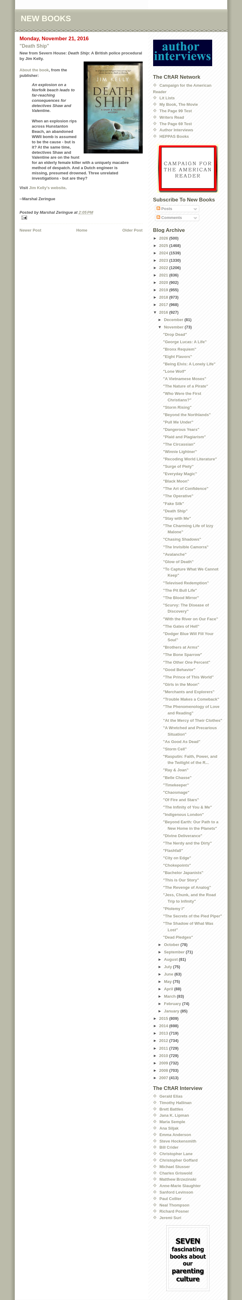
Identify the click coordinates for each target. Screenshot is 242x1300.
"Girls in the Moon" (181, 684)
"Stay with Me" (177, 518)
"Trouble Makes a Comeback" (191, 699)
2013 (164, 1033)
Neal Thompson (175, 1205)
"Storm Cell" (175, 749)
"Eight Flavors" (177, 356)
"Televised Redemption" (186, 583)
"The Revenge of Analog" (187, 887)
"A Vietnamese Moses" (184, 378)
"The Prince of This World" (188, 677)
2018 (164, 297)
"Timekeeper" (176, 785)
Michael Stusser (175, 1166)
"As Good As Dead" (181, 741)
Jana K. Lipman (174, 1115)
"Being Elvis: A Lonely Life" (189, 364)
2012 (164, 1040)
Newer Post (31, 230)
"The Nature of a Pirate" (185, 386)
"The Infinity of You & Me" (187, 807)
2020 (164, 282)
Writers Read (172, 117)
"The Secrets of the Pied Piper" (192, 916)
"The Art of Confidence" (185, 488)
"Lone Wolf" (174, 371)
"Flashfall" (173, 850)
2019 (164, 290)
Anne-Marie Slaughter (180, 1185)
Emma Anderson (175, 1134)
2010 (164, 1055)
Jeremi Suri (170, 1217)
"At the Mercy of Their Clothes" (192, 720)
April (169, 989)
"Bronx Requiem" (179, 349)
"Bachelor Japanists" (183, 872)
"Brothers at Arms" (181, 647)
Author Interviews (176, 130)
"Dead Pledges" (178, 937)
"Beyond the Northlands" (187, 414)
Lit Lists (167, 98)
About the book (34, 70)
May (168, 981)
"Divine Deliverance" (182, 835)
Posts (164, 208)
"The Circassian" (179, 444)
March (170, 996)
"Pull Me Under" (178, 422)
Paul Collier (171, 1198)
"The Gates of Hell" (181, 626)
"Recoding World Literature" (190, 459)
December (174, 319)
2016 (164, 312)
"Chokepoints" (177, 865)
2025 (164, 245)
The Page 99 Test (176, 111)
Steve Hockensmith (178, 1141)
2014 (164, 1026)
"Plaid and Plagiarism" (184, 437)
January (172, 1011)
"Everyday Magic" (180, 473)
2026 (164, 238)
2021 (164, 275)
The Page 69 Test (176, 123)
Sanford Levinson (176, 1192)
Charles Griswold (176, 1173)
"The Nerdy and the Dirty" (187, 843)
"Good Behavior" (179, 669)
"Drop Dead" (175, 334)
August (171, 959)
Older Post (132, 230)
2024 (164, 253)
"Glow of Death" (178, 561)
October (172, 944)
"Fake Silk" (173, 503)
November (174, 327)
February (173, 1003)
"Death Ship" (34, 46)
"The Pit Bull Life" (180, 590)
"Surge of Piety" (178, 466)
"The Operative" (178, 496)
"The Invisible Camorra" (185, 547)
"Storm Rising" (177, 407)
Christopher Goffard (179, 1160)
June (169, 974)
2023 (164, 260)
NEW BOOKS (46, 18)
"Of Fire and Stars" (181, 799)
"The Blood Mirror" (181, 597)
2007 (164, 1077)
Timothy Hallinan (176, 1102)
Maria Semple (172, 1121)
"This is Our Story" (181, 880)
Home (81, 230)
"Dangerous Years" (181, 429)
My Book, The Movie (179, 104)
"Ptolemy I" (173, 908)
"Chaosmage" (176, 792)
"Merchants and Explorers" (189, 692)
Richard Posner (174, 1211)
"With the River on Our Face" (190, 619)
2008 (164, 1070)
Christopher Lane (176, 1153)
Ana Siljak (169, 1128)
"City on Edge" (177, 858)
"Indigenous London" (183, 814)
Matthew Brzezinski (178, 1179)
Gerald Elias (171, 1096)
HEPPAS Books (174, 136)
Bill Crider (169, 1147)
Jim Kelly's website (47, 187)
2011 (164, 1048)
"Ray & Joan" (175, 770)
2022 (164, 267)
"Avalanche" (175, 554)
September (175, 952)
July (168, 966)
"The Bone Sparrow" (182, 654)
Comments (169, 217)
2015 (164, 1018)
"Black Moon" (176, 481)
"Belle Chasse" (177, 777)
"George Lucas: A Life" (185, 342)
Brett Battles (171, 1109)
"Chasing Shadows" (182, 539)
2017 (164, 304)
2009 (164, 1063)
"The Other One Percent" (186, 662)
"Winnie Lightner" (180, 451)
